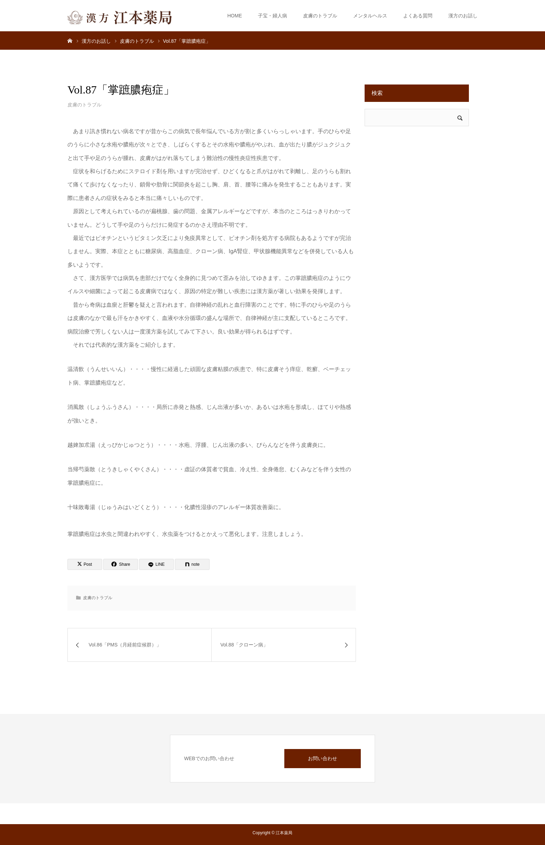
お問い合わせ (322, 758)
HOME (234, 15)
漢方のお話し (463, 15)
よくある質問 (417, 15)
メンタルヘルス (370, 15)
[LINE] (156, 564)
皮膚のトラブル (320, 15)
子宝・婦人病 (272, 15)
